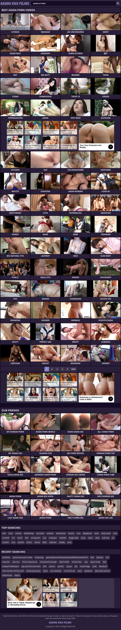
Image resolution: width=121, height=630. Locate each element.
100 (107, 557)
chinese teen (77, 562)
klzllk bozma (7, 575)
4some (37, 542)
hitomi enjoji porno (29, 562)
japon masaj (95, 562)
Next (73, 369)
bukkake (63, 538)
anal (4, 533)
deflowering (29, 533)
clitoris (29, 542)
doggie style (73, 538)
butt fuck (105, 538)
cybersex (52, 542)
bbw (104, 562)
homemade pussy (33, 571)
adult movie (105, 533)
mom (11, 533)
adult (97, 533)
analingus (53, 538)
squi (86, 562)
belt (92, 557)
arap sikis (6, 562)
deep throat (60, 533)
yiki (76, 566)
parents (61, 566)
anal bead (40, 533)
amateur (50, 533)
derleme (100, 557)
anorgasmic (35, 538)
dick (26, 538)
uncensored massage (48, 562)
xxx (13, 538)
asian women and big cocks (13, 571)
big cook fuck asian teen (31, 566)
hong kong (39, 557)
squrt (80, 571)
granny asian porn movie (22, 557)
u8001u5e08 (64, 562)
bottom (71, 533)
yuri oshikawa (55, 571)
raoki (94, 566)
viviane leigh (85, 566)
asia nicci (16, 562)
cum (78, 533)
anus (69, 542)
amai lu (52, 566)
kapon (17, 575)
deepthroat (87, 533)
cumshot (5, 538)
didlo (45, 542)
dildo (97, 538)
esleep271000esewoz (10, 566)
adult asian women (102, 571)
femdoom (103, 566)
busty (83, 538)
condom (5, 542)
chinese (18, 533)
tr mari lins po (69, 571)
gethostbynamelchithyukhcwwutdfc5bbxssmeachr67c (67, 557)
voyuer (69, 566)
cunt (13, 542)
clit (113, 538)
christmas (6, 557)
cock (115, 533)
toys (44, 538)
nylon (90, 538)
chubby (62, 542)
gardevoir (88, 571)
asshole (21, 542)
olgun (45, 571)
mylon (19, 538)
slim (44, 566)
